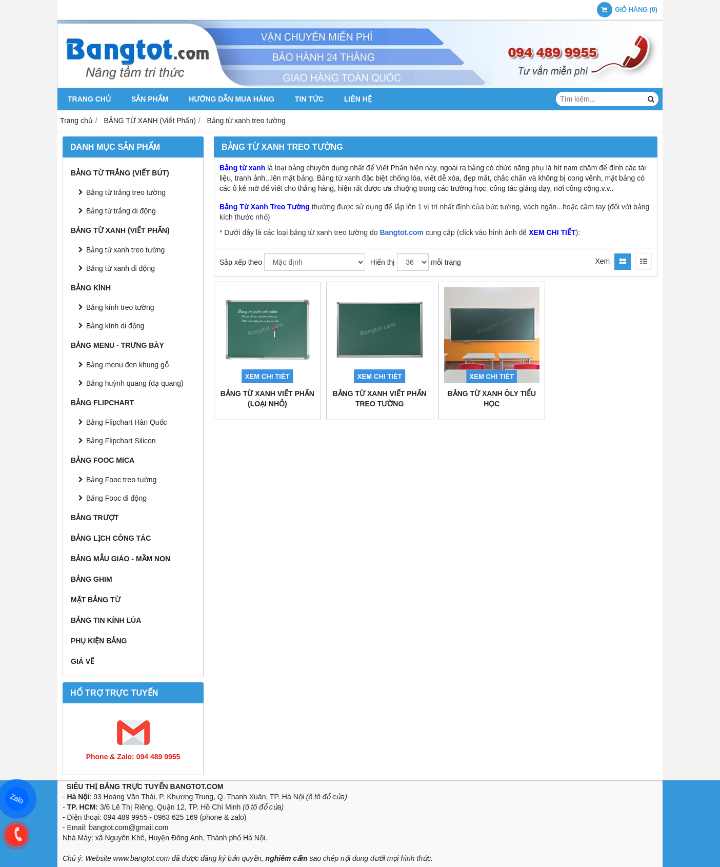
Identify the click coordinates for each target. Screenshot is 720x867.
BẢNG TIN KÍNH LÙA (106, 620)
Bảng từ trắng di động (121, 211)
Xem (602, 261)
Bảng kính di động (115, 326)
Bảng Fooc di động (116, 498)
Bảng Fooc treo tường (121, 480)
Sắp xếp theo (240, 262)
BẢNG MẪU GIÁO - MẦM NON (120, 559)
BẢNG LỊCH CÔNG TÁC (111, 538)
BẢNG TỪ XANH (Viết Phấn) (120, 230)
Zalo (17, 798)
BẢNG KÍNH (91, 288)
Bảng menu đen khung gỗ (127, 365)
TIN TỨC (309, 99)
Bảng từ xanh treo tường (125, 250)
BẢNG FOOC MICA (102, 460)
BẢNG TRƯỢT (94, 518)
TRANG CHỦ (89, 99)
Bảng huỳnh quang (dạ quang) (135, 383)
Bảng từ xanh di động (120, 268)
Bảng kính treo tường (120, 307)
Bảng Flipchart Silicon (121, 441)
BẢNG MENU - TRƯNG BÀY (117, 345)
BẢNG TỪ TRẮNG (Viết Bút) (120, 173)
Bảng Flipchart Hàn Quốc (126, 422)
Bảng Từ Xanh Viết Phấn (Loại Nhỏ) (267, 398)
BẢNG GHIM (91, 579)
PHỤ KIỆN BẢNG (99, 641)
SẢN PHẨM (149, 99)
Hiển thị (382, 262)
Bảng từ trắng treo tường (126, 192)
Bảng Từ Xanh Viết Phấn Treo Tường (380, 398)
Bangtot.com (401, 232)
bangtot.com (108, 827)
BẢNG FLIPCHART (102, 403)
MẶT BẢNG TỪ (96, 600)
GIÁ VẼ (82, 661)
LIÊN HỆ (358, 99)
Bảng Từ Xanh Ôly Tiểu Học (492, 398)
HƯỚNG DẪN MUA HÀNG (231, 99)
